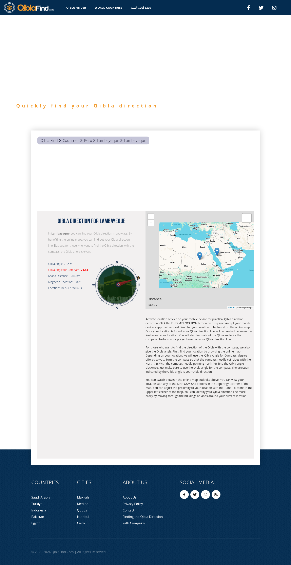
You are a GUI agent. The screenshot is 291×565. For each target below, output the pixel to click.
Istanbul (83, 516)
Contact (128, 510)
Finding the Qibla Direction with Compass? (143, 519)
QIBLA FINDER (76, 7)
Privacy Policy (133, 504)
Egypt (35, 523)
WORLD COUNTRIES (108, 7)
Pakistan (37, 516)
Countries (70, 140)
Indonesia (38, 510)
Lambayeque (108, 140)
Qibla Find (49, 140)
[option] (145, 80)
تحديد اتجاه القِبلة (141, 7)
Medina (82, 504)
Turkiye (36, 504)
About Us (130, 497)
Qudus (82, 510)
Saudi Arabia (40, 497)
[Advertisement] (145, 178)
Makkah (83, 497)
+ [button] (151, 217)
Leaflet (231, 307)
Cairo (81, 523)
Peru (88, 140)
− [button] (151, 223)
